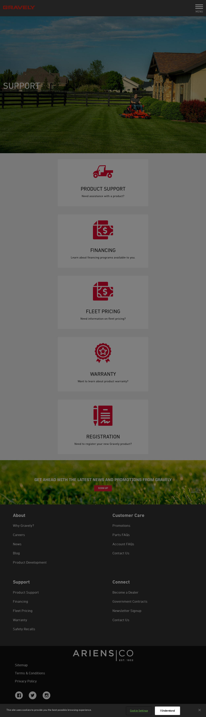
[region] (103, 710)
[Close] (199, 710)
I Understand (167, 710)
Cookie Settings (139, 710)
